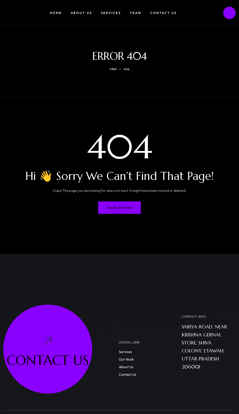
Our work (126, 359)
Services (125, 352)
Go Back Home (119, 207)
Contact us (127, 374)
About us (126, 367)
